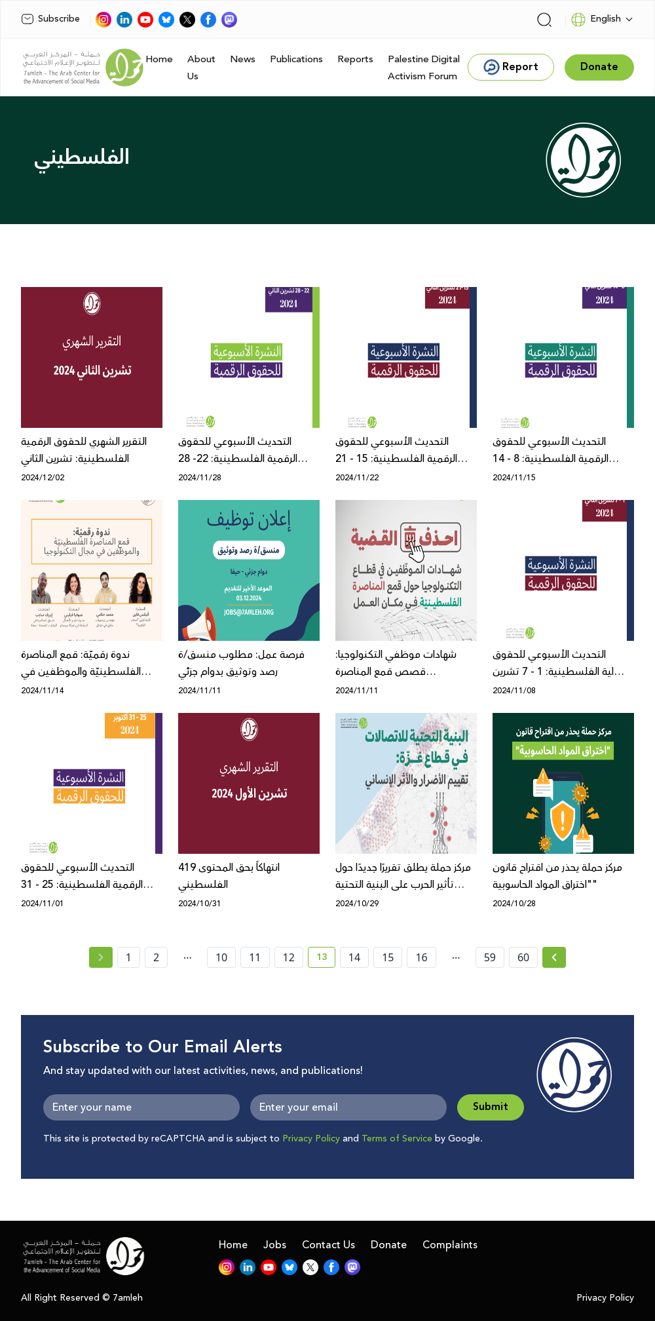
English (596, 20)
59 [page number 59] (490, 957)
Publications (296, 59)
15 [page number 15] (388, 957)
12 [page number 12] (289, 957)
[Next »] (554, 957)
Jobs (274, 1245)
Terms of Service (397, 1139)
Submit (490, 1107)
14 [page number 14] (354, 957)
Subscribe (50, 19)
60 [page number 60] (523, 957)
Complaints (449, 1245)
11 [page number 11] (255, 957)
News (242, 59)
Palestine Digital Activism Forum (424, 68)
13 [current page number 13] (325, 959)
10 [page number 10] (221, 957)
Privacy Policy (311, 1139)
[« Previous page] (101, 957)
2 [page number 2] (156, 957)
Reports (355, 59)
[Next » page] (554, 957)
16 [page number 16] (421, 957)
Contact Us (328, 1245)
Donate (389, 1245)
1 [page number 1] (129, 957)
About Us (201, 68)
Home (159, 59)
